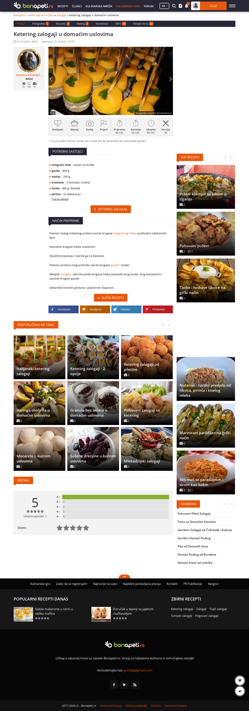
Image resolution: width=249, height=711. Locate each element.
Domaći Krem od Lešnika (195, 563)
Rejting (83, 24)
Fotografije (40, 24)
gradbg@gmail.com (138, 670)
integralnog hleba (125, 233)
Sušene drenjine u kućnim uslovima (93, 458)
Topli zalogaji (218, 609)
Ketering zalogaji (112, 209)
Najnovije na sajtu (105, 584)
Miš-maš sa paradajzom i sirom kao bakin (201, 482)
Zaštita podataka (136, 705)
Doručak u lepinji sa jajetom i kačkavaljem (133, 611)
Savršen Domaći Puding (194, 538)
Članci (77, 6)
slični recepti (113, 298)
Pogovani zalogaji (206, 616)
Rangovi (213, 584)
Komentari (102, 23)
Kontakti (172, 584)
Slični (120, 24)
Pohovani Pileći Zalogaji (194, 513)
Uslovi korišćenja (111, 705)
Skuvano (63, 24)
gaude (115, 265)
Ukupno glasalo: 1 (35, 516)
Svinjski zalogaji (181, 616)
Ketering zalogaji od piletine (141, 367)
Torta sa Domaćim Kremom (197, 522)
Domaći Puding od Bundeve (197, 554)
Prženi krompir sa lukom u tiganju (203, 196)
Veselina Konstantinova (29, 75)
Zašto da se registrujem (71, 584)
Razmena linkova (176, 705)
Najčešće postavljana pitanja (142, 584)
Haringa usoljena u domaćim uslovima (33, 413)
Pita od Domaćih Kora (193, 546)
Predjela (48, 15)
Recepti (62, 6)
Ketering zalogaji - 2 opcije (87, 371)
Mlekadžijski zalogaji (142, 461)
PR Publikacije (192, 584)
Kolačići (156, 705)
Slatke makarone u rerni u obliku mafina (54, 611)
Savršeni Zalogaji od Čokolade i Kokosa (205, 530)
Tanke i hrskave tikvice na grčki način (202, 290)
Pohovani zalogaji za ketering (142, 413)
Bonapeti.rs (21, 15)
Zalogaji (62, 15)
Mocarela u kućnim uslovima (33, 458)
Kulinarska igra (128, 6)
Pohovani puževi (194, 245)
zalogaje (65, 274)
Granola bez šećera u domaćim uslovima (88, 413)
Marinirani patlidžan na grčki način (205, 435)
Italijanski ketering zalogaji (33, 371)
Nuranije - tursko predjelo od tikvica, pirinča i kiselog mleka (205, 390)
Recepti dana (143, 24)
